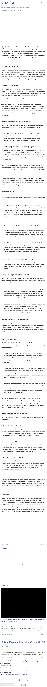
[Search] (42, 2)
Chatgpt (7, 544)
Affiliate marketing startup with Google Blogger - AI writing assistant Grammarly (23, 620)
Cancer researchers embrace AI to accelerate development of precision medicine (20, 670)
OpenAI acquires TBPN (7, 665)
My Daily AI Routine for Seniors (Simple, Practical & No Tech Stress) (23, 643)
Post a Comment (9, 657)
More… (20, 10)
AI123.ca (7, 3)
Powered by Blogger (23, 680)
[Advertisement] (23, 21)
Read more (43, 634)
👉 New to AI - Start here (8, 10)
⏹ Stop (23, 685)
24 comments (8, 634)
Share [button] (42, 544)
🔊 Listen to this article (7, 685)
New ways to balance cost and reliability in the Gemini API (15, 674)
